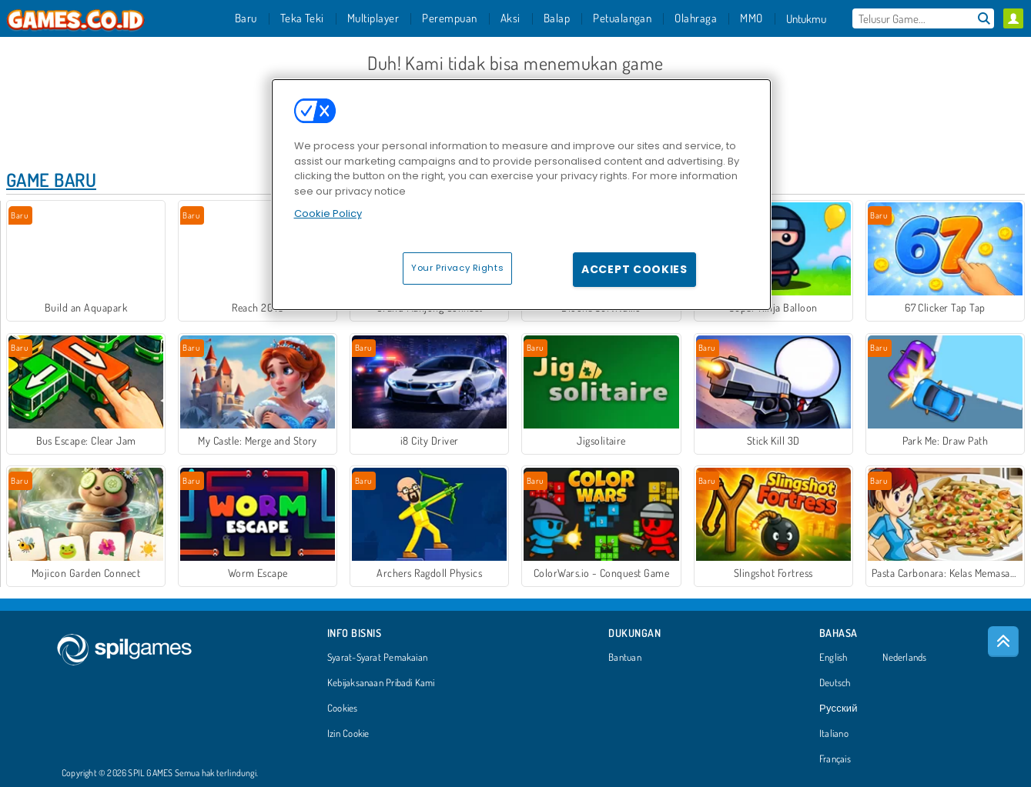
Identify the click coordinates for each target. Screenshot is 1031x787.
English (833, 657)
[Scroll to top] (1003, 641)
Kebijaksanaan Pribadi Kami (381, 683)
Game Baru (51, 180)
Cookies (342, 708)
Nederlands (904, 657)
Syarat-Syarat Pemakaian (377, 657)
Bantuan (624, 657)
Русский (838, 708)
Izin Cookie (348, 734)
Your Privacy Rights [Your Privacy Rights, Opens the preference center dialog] (457, 268)
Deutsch (835, 683)
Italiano (834, 734)
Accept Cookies (634, 269)
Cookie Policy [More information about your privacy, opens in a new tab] (328, 213)
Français (835, 759)
